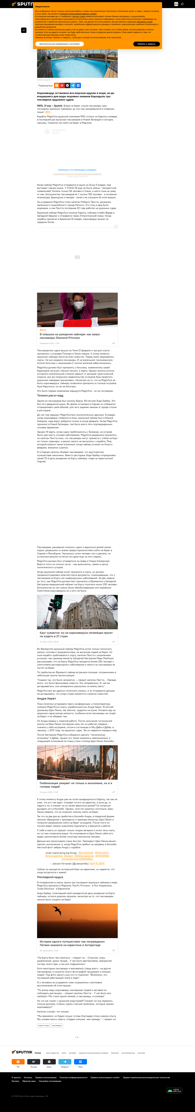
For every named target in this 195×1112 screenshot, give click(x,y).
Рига (64, 1053)
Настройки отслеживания (50, 1081)
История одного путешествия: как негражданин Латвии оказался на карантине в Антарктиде (72, 943)
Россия (141, 1053)
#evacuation (101, 852)
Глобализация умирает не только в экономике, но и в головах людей (76, 784)
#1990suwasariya (84, 856)
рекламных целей (144, 22)
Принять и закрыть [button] (146, 44)
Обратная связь (29, 1081)
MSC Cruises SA (45, 80)
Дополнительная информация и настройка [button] (60, 44)
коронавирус (57, 1025)
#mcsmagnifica (54, 856)
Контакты (28, 1077)
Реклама (15, 1081)
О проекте (16, 1077)
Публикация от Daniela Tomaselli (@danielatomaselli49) (77, 174)
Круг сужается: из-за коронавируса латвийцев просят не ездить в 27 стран (76, 634)
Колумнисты (128, 1053)
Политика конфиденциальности (73, 1077)
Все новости (52, 1053)
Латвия (72, 1053)
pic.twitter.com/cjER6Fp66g (77, 859)
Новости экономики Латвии (93, 1053)
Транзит (115, 1053)
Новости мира (43, 1025)
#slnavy (68, 856)
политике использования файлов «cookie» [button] (78, 14)
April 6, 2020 (97, 863)
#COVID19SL (102, 856)
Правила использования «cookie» (105, 1077)
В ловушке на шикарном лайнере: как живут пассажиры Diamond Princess (70, 335)
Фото (43, 330)
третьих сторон (78, 16)
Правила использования (45, 1077)
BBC (47, 112)
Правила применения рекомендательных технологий (146, 1077)
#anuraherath (86, 852)
